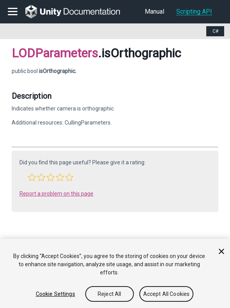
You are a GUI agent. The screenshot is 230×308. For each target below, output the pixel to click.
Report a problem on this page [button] (56, 193)
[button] (32, 177)
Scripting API (194, 11)
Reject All (109, 294)
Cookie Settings (55, 294)
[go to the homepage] (78, 11)
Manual (154, 11)
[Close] (221, 251)
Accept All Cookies (166, 294)
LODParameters (55, 53)
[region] (115, 273)
